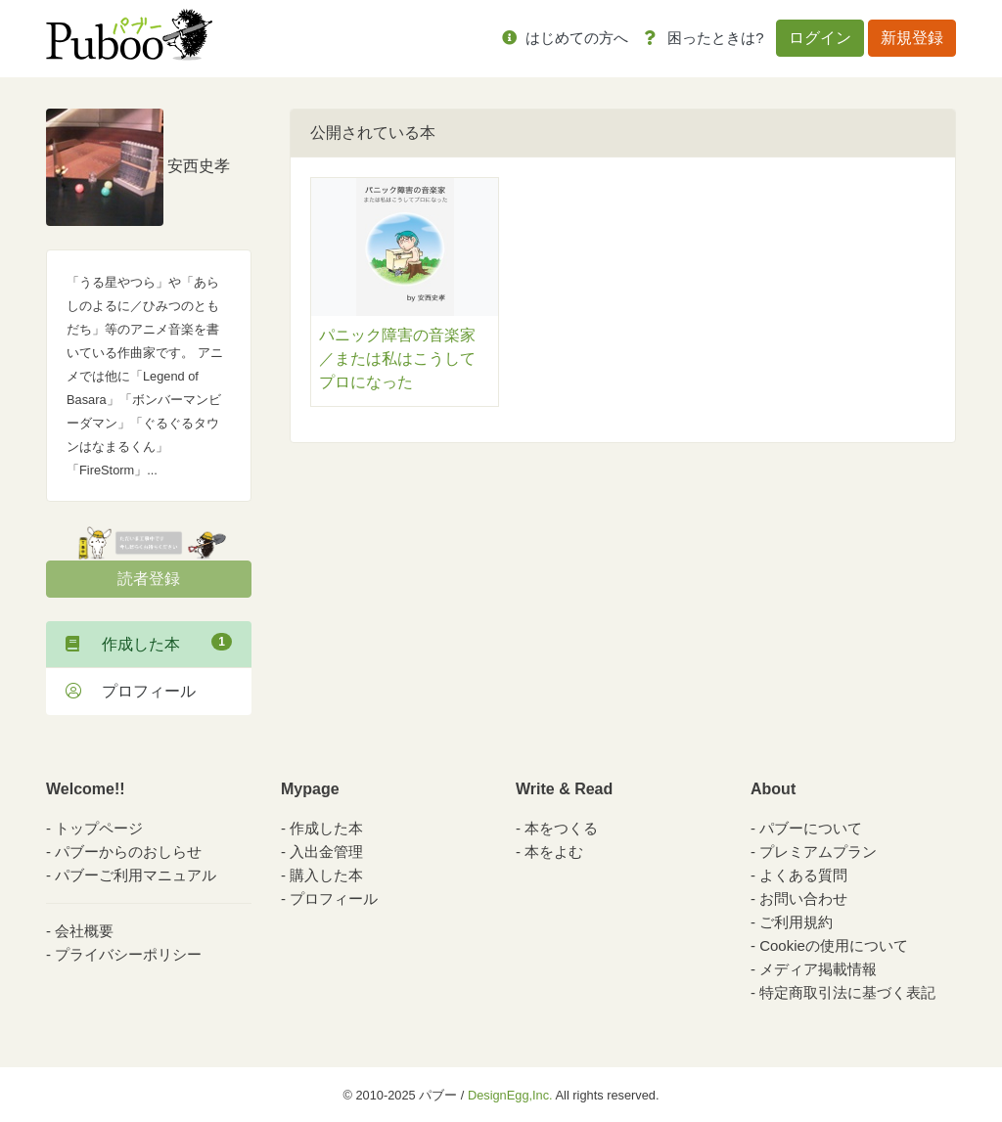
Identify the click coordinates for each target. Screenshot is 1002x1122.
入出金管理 (326, 851)
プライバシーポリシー (128, 954)
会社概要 (84, 930)
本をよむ (553, 851)
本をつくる (561, 828)
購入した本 (326, 875)
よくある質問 (803, 875)
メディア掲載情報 (818, 969)
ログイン (820, 37)
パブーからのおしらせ (128, 851)
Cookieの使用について (833, 945)
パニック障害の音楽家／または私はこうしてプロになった (397, 358)
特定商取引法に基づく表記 (847, 992)
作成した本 (149, 642)
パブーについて (810, 828)
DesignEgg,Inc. (510, 1095)
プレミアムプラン (818, 851)
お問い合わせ (803, 898)
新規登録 (912, 37)
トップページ (99, 828)
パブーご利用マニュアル (135, 875)
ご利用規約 (796, 922)
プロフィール (131, 691)
